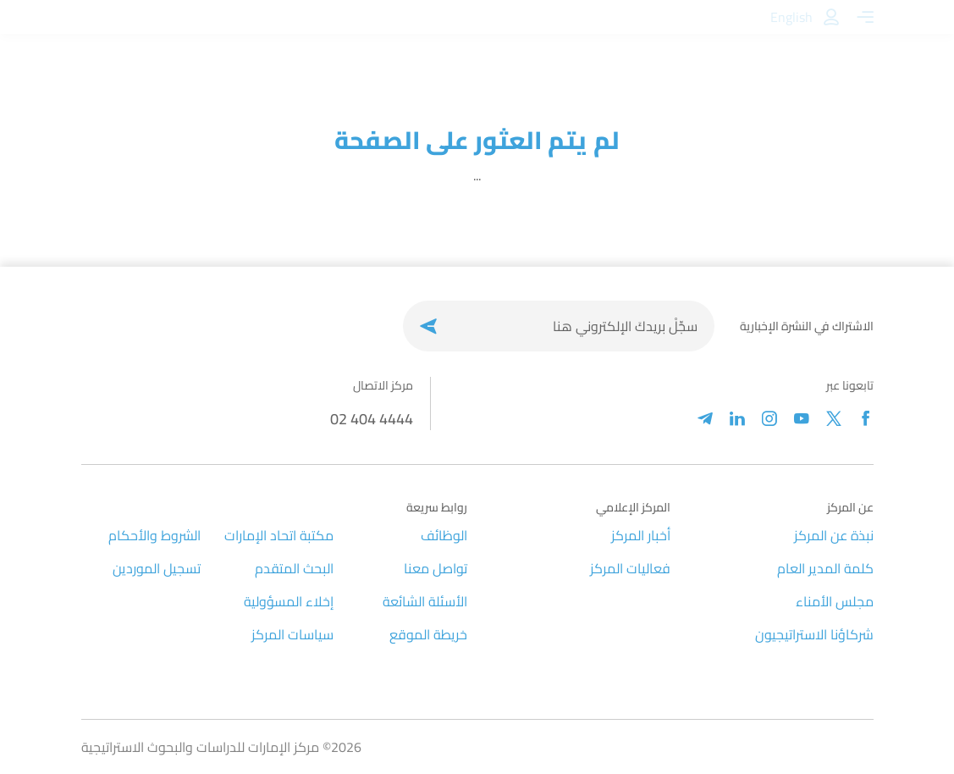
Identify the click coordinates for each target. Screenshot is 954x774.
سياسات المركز (292, 634)
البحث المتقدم (294, 568)
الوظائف (444, 535)
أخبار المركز (640, 535)
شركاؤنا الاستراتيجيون (814, 634)
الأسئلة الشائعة (425, 601)
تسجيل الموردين (157, 568)
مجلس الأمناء (835, 601)
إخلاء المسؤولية (289, 601)
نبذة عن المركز (834, 535)
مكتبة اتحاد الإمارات (279, 535)
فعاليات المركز (630, 568)
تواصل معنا (435, 568)
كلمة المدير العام (825, 568)
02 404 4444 (371, 418)
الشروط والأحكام (154, 535)
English (791, 17)
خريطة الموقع (428, 634)
